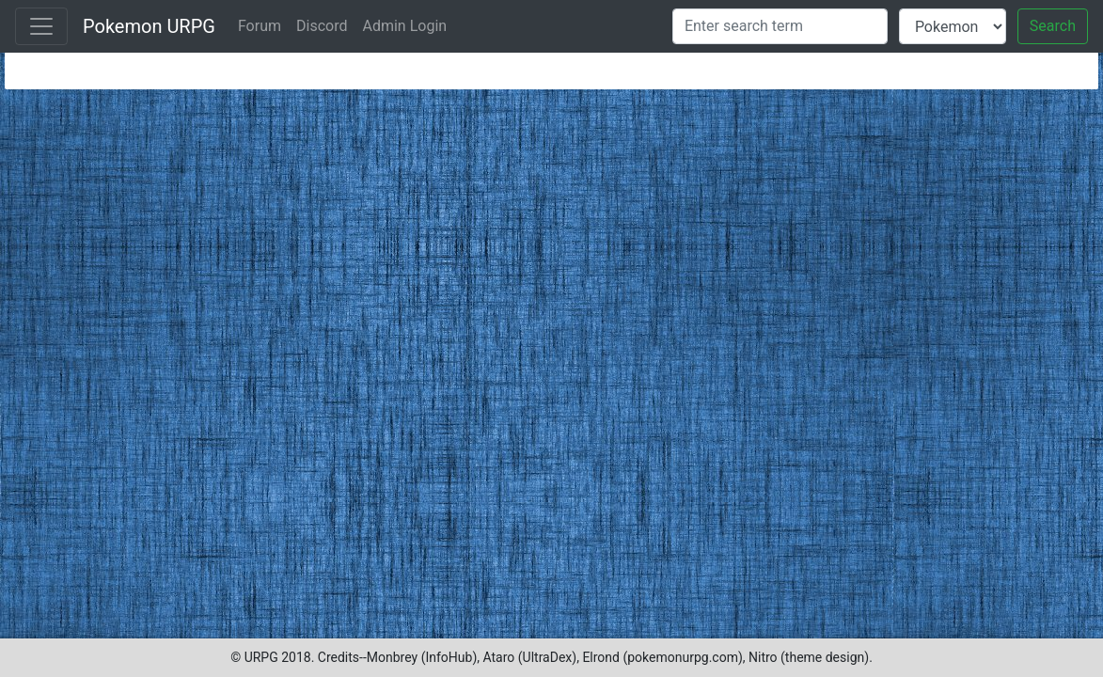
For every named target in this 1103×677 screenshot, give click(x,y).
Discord (321, 26)
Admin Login (404, 26)
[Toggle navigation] (41, 26)
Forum (259, 26)
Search (1053, 26)
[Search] (780, 26)
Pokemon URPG (149, 26)
